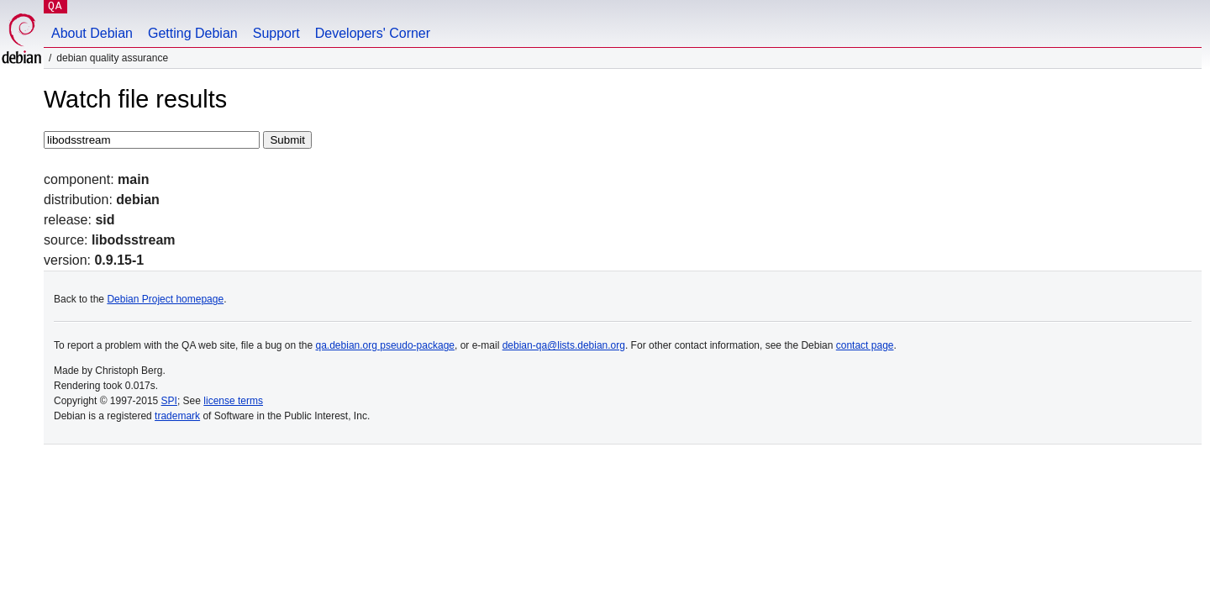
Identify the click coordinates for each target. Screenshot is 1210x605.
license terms (233, 401)
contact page (865, 345)
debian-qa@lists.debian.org (563, 345)
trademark (177, 416)
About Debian (92, 33)
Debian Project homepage (165, 299)
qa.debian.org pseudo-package (385, 345)
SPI (169, 401)
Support (276, 33)
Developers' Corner (372, 33)
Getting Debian (193, 33)
